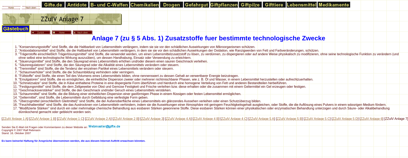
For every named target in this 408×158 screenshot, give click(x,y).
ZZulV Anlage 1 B (42, 118)
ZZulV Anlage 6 (371, 118)
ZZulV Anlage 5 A (261, 118)
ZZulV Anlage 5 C (317, 118)
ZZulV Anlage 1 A (14, 118)
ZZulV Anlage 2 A (98, 118)
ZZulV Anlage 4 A (178, 118)
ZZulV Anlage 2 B (126, 118)
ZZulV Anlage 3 (152, 118)
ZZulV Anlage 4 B (206, 118)
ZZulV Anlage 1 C (70, 118)
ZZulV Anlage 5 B (289, 118)
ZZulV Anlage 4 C (233, 118)
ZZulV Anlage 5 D (345, 118)
